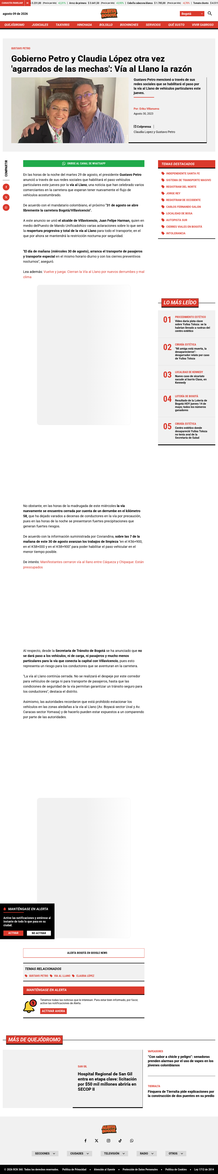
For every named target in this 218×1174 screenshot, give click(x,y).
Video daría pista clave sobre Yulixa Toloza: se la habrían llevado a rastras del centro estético (192, 326)
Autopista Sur (176, 220)
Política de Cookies (176, 1169)
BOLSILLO (106, 25)
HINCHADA (84, 25)
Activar (13, 933)
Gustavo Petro (36, 975)
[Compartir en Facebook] (6, 187)
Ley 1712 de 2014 (204, 1169)
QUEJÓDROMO (14, 25)
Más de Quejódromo (34, 1039)
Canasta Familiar (12, 3)
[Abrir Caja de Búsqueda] (210, 13)
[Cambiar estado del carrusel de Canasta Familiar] (28, 3)
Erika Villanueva (149, 109)
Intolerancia (175, 233)
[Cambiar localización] (192, 13)
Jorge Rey (173, 193)
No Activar (39, 933)
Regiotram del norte (181, 187)
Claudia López (83, 975)
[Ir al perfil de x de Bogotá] (96, 1140)
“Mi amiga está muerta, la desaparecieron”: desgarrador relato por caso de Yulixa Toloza (192, 353)
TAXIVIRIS (62, 25)
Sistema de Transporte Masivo (188, 180)
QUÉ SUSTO (176, 25)
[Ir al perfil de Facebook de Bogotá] (85, 1140)
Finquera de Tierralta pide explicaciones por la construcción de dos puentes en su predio (181, 1093)
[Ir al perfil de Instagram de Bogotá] (108, 1140)
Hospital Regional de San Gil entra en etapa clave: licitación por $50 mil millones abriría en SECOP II (107, 1081)
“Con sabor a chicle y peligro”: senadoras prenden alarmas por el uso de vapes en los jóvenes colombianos (180, 1060)
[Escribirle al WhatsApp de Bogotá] (131, 1140)
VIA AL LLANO (60, 975)
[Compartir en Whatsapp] (6, 207)
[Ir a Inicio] (109, 14)
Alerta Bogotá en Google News (83, 952)
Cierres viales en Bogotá (184, 227)
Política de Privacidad (74, 1169)
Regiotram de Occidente (183, 200)
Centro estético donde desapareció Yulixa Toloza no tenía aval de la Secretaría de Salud (191, 433)
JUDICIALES (40, 25)
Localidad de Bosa (179, 213)
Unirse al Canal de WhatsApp (83, 163)
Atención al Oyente (104, 1169)
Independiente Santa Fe (183, 173)
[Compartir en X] (6, 197)
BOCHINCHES (129, 25)
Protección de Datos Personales (140, 1169)
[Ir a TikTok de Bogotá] (120, 1140)
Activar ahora (53, 1011)
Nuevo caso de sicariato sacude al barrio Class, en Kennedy (191, 380)
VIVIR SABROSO (203, 25)
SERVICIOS (153, 25)
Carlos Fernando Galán (183, 207)
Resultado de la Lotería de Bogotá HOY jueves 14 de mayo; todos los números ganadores (191, 405)
